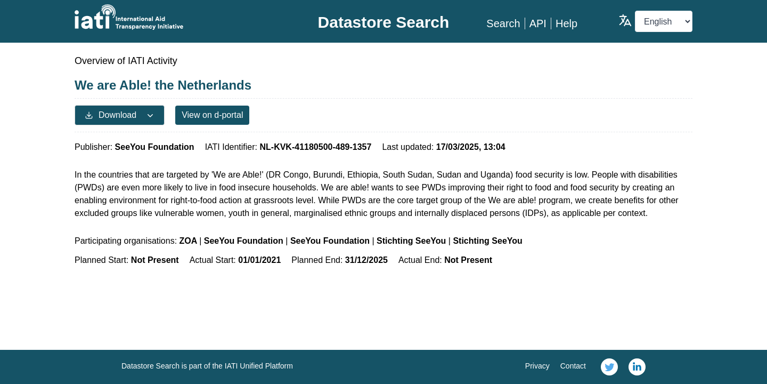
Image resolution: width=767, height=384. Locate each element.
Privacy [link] (537, 366)
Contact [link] (573, 366)
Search (503, 23)
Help (566, 23)
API (537, 23)
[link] (609, 366)
